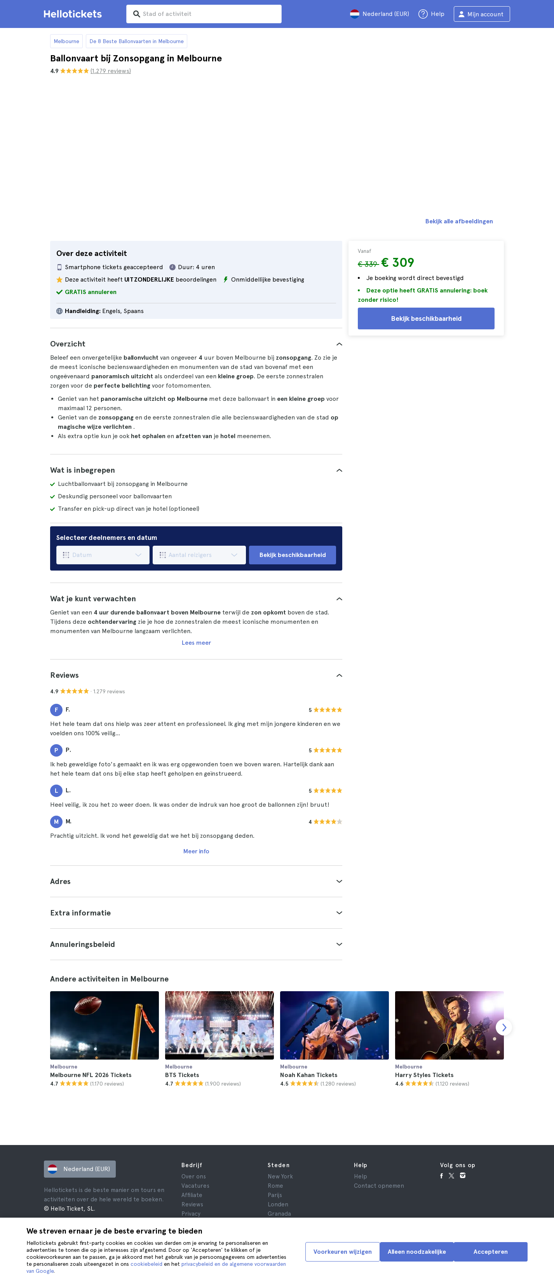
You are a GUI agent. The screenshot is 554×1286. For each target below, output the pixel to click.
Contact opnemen (379, 1185)
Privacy (190, 1213)
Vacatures (195, 1185)
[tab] (196, 344)
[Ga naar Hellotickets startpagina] (74, 14)
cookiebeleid (146, 1264)
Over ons (193, 1176)
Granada (279, 1213)
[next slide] (504, 1027)
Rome (275, 1185)
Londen (278, 1204)
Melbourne (66, 41)
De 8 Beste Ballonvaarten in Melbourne (136, 41)
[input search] (204, 14)
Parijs (275, 1195)
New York (280, 1176)
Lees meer (196, 642)
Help (360, 1176)
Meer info (196, 851)
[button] (196, 344)
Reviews (192, 1204)
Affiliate (191, 1195)
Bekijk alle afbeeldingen (459, 221)
